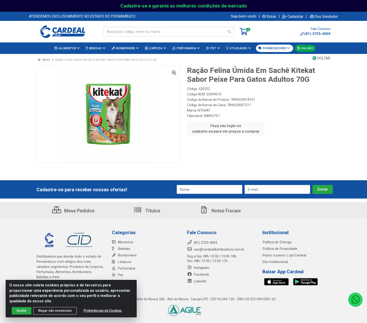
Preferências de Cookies (103, 311)
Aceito (21, 311)
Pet (117, 275)
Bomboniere (124, 255)
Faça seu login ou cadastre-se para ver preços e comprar (226, 129)
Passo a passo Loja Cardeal (284, 255)
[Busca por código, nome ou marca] (164, 32)
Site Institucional (275, 262)
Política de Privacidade (279, 249)
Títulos (146, 211)
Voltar (321, 58)
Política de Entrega (276, 242)
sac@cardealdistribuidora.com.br (215, 249)
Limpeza (121, 262)
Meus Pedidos (73, 211)
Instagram (198, 268)
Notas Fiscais (220, 211)
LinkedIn (196, 281)
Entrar (269, 16)
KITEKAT (204, 110)
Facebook (198, 274)
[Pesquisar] (229, 32)
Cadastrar (292, 16)
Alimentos (122, 242)
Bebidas (121, 249)
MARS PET (212, 116)
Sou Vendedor (324, 16)
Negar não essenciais (55, 311)
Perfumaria (123, 268)
